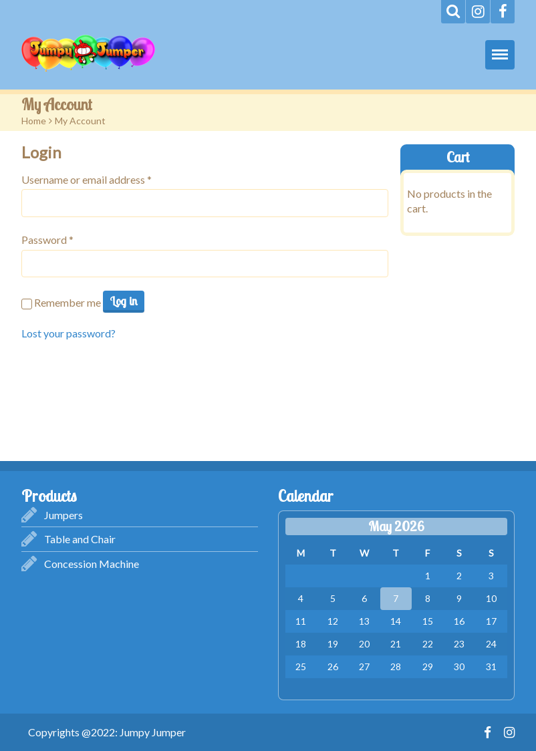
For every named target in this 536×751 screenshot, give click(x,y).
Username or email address (86, 179)
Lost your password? (68, 333)
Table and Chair (80, 539)
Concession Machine (91, 563)
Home (33, 120)
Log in (123, 301)
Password (47, 239)
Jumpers (63, 514)
